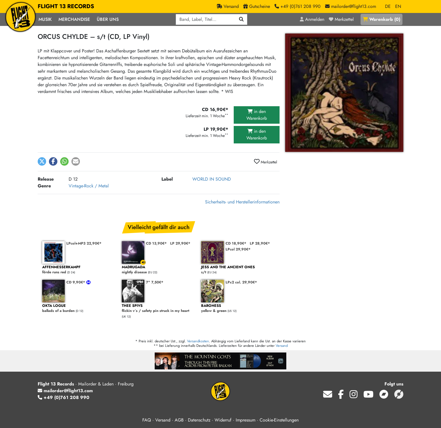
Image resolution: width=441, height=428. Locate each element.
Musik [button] (45, 19)
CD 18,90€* (236, 243)
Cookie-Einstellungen (279, 420)
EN (398, 6)
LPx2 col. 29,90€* (241, 282)
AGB (179, 420)
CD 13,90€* (156, 243)
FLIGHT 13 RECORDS (66, 6)
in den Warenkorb (256, 114)
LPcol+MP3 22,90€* (84, 243)
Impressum (245, 420)
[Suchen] (241, 19)
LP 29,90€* (180, 243)
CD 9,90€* (76, 282)
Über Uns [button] (108, 19)
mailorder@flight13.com (65, 390)
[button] (42, 161)
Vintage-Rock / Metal (89, 186)
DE (388, 6)
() (381, 19)
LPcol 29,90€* (238, 249)
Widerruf (223, 420)
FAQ (146, 420)
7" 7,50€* (154, 282)
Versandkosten (198, 341)
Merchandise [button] (74, 19)
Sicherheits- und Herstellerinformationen (242, 202)
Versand (282, 345)
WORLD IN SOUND (211, 179)
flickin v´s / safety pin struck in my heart (159, 308)
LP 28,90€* (260, 243)
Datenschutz (199, 420)
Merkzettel (265, 162)
